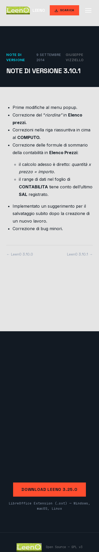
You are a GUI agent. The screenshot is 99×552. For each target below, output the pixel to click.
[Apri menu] (88, 10)
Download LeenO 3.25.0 (49, 489)
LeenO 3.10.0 (22, 254)
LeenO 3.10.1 (77, 254)
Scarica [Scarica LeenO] (64, 10)
